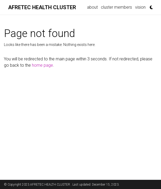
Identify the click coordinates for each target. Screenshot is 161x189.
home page (42, 65)
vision (140, 7)
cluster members (116, 7)
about (92, 7)
